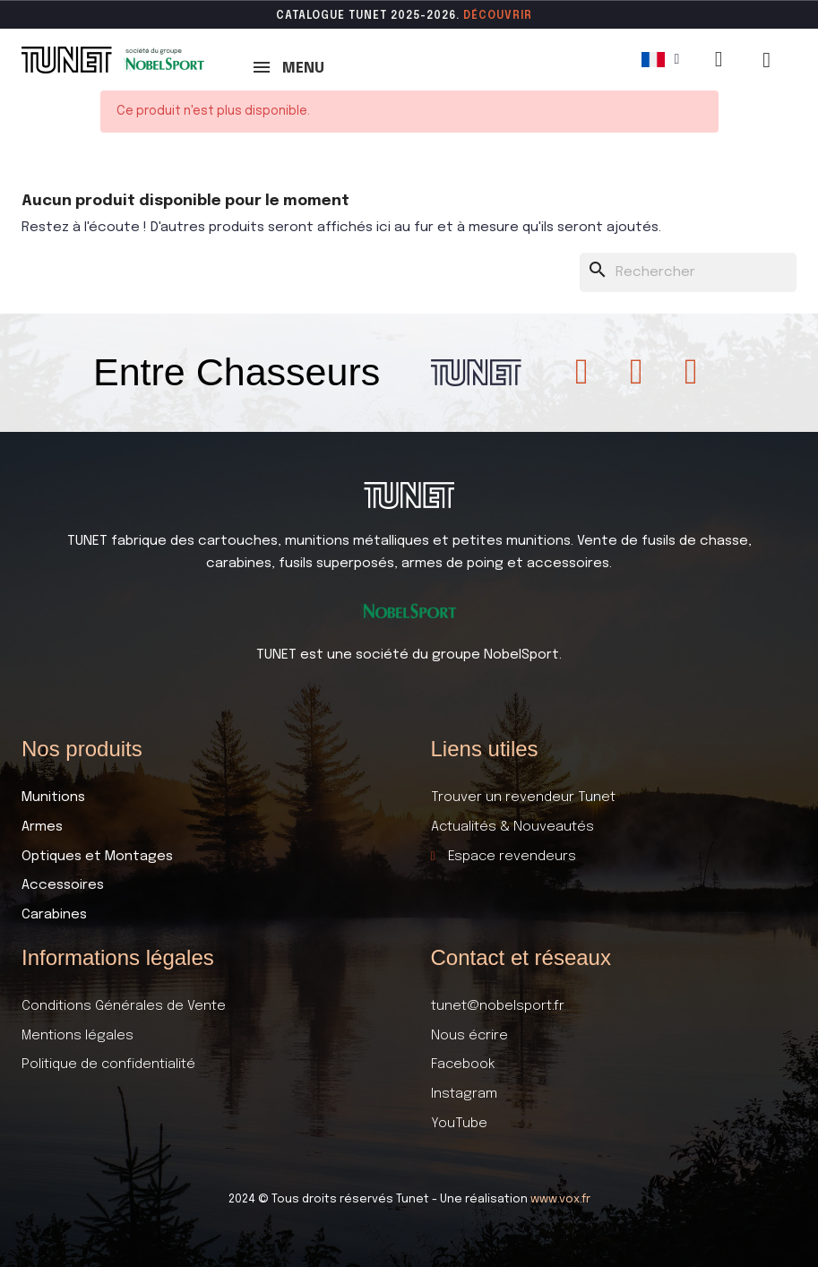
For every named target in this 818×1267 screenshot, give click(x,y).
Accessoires (63, 885)
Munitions (53, 797)
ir (526, 16)
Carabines (54, 915)
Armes (42, 827)
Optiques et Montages (97, 856)
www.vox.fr (560, 1199)
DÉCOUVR (492, 16)
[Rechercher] (688, 273)
